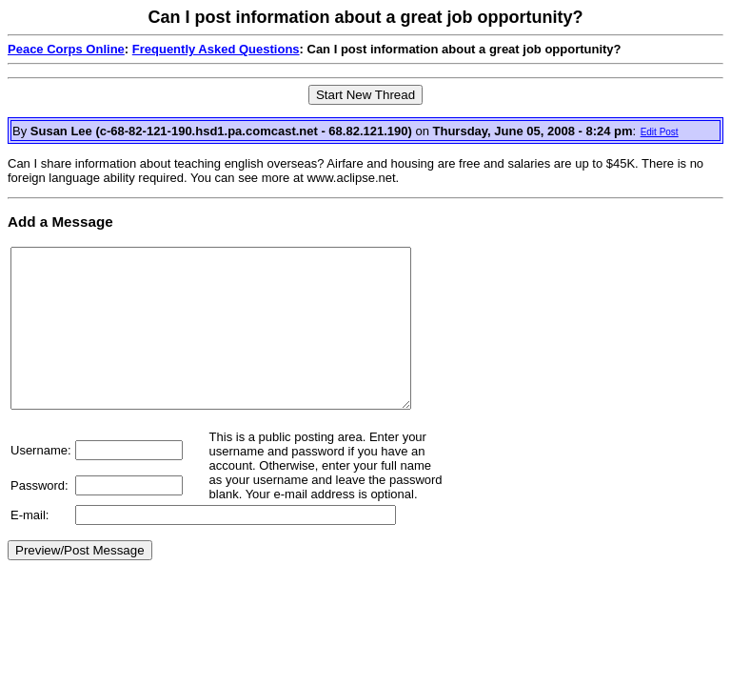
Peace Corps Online (66, 49)
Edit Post (660, 132)
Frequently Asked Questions (216, 49)
